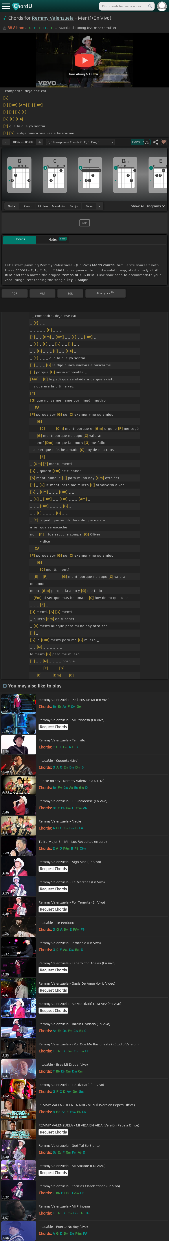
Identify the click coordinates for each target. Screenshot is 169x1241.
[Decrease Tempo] (6, 142)
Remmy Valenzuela (53, 18)
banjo (74, 206)
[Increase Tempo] (39, 142)
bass (89, 206)
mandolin (58, 206)
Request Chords (53, 727)
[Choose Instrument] (99, 206)
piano (27, 206)
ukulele (43, 206)
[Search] (150, 6)
